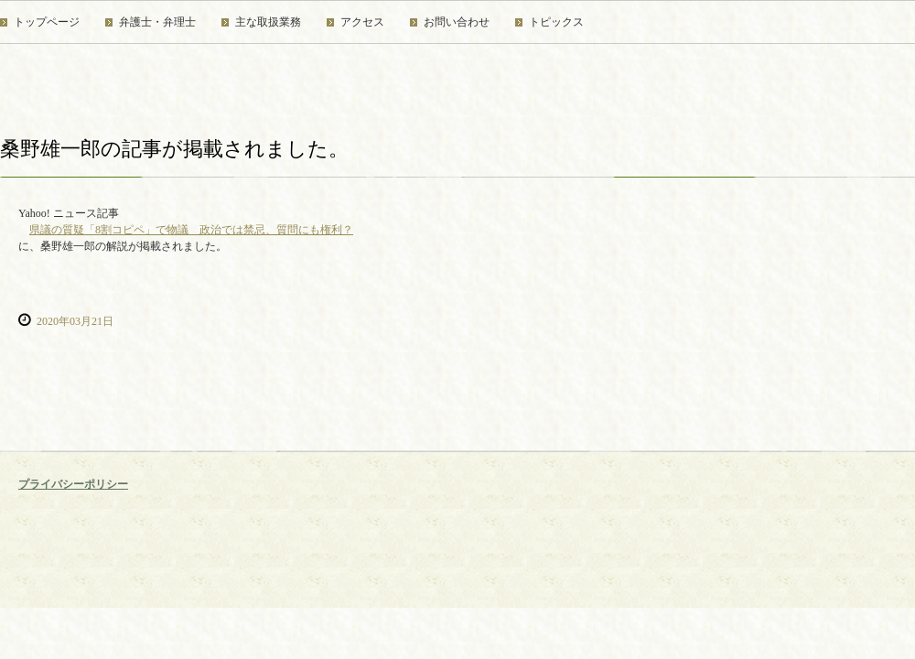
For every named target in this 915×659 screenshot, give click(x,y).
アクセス (362, 22)
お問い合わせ (457, 22)
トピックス (556, 22)
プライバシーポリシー (73, 484)
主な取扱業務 (268, 22)
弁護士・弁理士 (157, 22)
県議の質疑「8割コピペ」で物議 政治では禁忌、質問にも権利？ (191, 229)
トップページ (47, 22)
